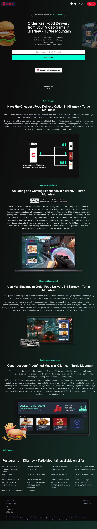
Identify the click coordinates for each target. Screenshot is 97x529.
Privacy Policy (11, 504)
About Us (86, 501)
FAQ (7, 506)
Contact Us (87, 504)
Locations (9, 509)
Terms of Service (12, 501)
